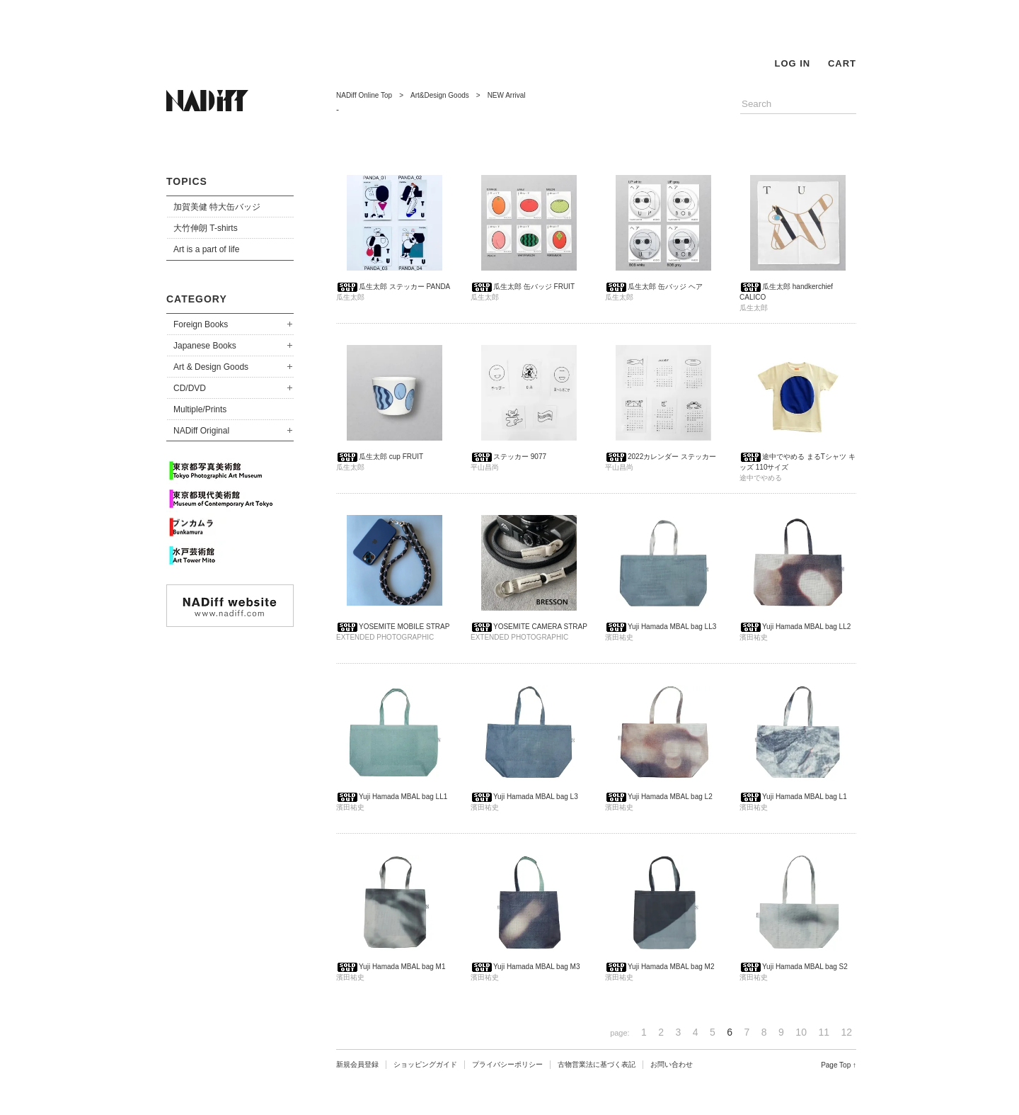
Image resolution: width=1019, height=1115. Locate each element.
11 (823, 1032)
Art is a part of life (206, 249)
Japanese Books (204, 346)
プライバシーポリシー (507, 1064)
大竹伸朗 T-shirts (205, 228)
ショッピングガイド (425, 1064)
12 (846, 1032)
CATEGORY (196, 299)
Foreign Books (200, 324)
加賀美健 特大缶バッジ (216, 207)
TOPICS (186, 181)
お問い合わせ (671, 1064)
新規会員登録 (357, 1064)
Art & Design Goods (210, 367)
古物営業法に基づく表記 (596, 1064)
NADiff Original (201, 431)
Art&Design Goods (439, 95)
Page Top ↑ (838, 1065)
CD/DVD (189, 388)
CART (842, 63)
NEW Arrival (507, 95)
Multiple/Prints (199, 409)
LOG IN (792, 63)
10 (801, 1032)
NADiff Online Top (364, 95)
